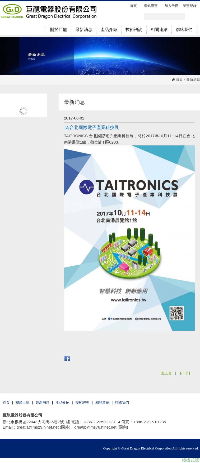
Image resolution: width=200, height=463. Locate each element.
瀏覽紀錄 (190, 6)
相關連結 (102, 402)
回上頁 (166, 373)
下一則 (184, 373)
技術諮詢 (82, 402)
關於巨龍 (22, 402)
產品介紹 (62, 402)
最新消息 (193, 80)
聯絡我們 (122, 402)
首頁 (179, 80)
